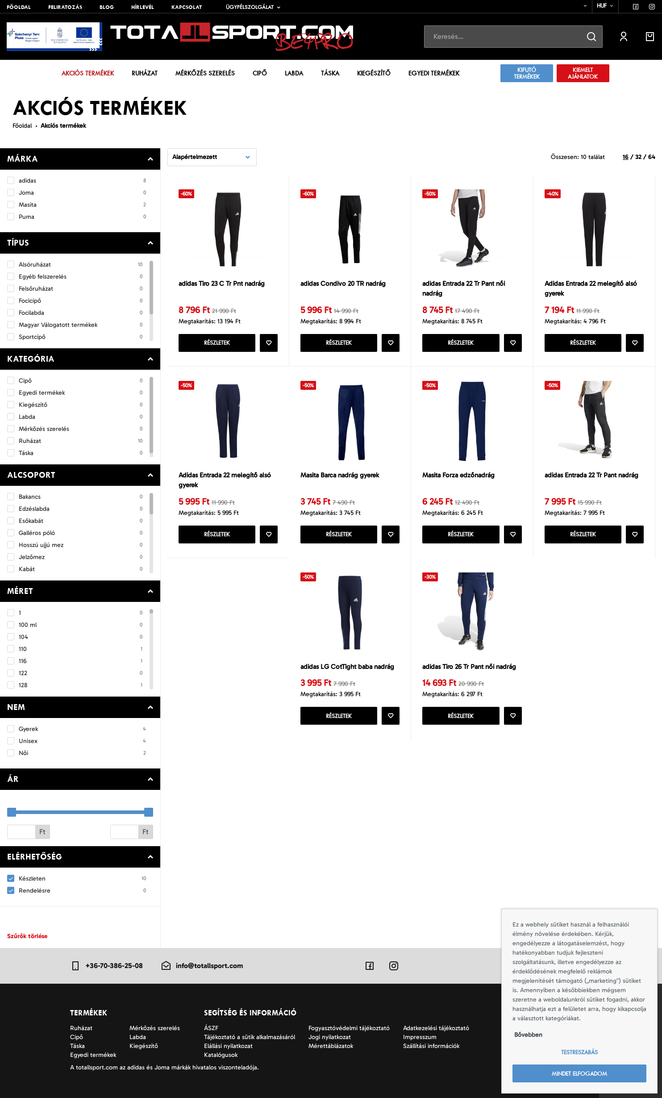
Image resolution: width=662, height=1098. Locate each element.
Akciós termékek (88, 73)
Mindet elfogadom (579, 1073)
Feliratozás (65, 7)
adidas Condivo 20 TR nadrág (343, 284)
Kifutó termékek (527, 73)
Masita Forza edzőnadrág (458, 475)
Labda (294, 73)
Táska (330, 73)
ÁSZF (211, 1028)
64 (651, 157)
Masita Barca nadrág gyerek (339, 475)
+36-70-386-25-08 (106, 966)
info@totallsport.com (202, 966)
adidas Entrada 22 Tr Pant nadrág (591, 475)
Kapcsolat (186, 7)
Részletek (217, 342)
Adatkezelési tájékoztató (436, 1028)
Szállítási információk (431, 1046)
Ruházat (145, 73)
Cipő (260, 73)
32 (638, 157)
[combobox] (579, 5)
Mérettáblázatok (330, 1046)
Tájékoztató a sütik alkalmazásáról (249, 1037)
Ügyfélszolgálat (250, 7)
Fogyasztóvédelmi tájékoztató (349, 1028)
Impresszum (420, 1037)
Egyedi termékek (433, 73)
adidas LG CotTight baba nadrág (347, 667)
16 (626, 157)
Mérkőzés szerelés (205, 73)
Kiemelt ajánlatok (583, 73)
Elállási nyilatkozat (228, 1046)
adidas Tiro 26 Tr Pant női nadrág (469, 667)
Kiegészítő (374, 73)
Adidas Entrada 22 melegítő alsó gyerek (591, 289)
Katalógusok (220, 1055)
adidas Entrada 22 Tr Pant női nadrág (463, 289)
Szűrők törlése (27, 936)
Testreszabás (579, 1052)
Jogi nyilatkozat (329, 1037)
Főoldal (19, 7)
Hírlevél (142, 7)
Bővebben (528, 1035)
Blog (107, 7)
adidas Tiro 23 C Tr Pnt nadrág (222, 284)
